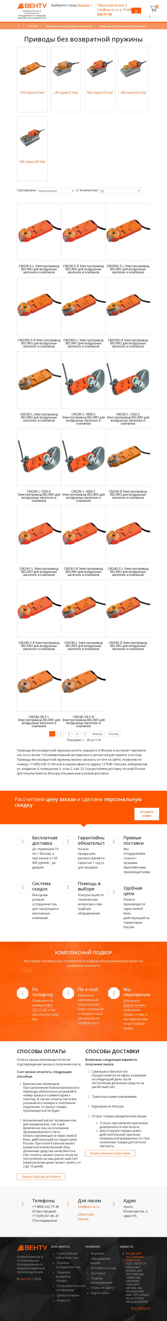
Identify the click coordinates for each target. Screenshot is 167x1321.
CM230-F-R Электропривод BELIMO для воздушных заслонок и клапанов (83, 269)
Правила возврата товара (63, 1276)
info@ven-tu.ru (108, 10)
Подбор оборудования (101, 1280)
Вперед (97, 734)
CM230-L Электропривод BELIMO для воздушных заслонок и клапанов (39, 417)
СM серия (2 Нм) (32, 92)
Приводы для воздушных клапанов (68, 26)
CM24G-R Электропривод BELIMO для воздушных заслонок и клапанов (128, 646)
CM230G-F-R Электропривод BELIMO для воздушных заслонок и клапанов (39, 343)
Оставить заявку (147, 814)
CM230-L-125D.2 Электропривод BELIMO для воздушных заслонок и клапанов (128, 419)
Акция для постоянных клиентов (135, 1256)
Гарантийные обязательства (67, 1255)
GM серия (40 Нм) (32, 162)
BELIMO (33, 26)
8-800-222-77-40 (42, 1007)
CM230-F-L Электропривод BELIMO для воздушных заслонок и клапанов (39, 269)
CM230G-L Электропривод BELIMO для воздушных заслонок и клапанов (83, 343)
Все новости (141, 1308)
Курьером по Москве (108, 1106)
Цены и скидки (68, 1295)
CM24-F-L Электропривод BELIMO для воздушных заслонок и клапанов (39, 571)
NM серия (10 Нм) (100, 92)
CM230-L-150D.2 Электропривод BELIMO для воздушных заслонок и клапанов (39, 496)
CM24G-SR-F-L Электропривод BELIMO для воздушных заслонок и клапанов (39, 721)
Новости (63, 1300)
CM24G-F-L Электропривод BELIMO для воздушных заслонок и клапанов (128, 571)
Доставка (98, 1273)
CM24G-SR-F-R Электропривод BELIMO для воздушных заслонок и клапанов (83, 721)
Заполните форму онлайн (134, 1003)
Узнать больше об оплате (41, 1176)
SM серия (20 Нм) (133, 92)
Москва (84, 5)
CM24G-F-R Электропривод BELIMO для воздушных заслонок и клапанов (38, 646)
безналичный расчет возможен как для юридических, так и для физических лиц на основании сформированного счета (49, 1126)
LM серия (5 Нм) (66, 92)
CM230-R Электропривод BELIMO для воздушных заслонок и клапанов (128, 494)
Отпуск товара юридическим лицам (119, 1116)
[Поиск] (149, 16)
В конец (113, 734)
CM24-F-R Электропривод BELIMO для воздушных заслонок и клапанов (83, 571)
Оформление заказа (100, 1260)
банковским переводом (41, 1084)
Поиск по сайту (102, 1288)
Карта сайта (100, 1293)
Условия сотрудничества (68, 1265)
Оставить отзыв (103, 1268)
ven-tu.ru (27, 1279)
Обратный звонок (111, 5)
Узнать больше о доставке (110, 1153)
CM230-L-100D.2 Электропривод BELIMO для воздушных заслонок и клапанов (83, 419)
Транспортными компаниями (114, 1096)
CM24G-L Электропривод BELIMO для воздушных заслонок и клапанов (83, 646)
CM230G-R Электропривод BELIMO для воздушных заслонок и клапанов (128, 343)
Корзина (97, 1253)
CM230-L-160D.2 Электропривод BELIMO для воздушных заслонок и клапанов (83, 496)
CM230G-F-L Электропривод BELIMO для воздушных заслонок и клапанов (128, 269)
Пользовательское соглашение (71, 1288)
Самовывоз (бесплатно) (110, 1071)
